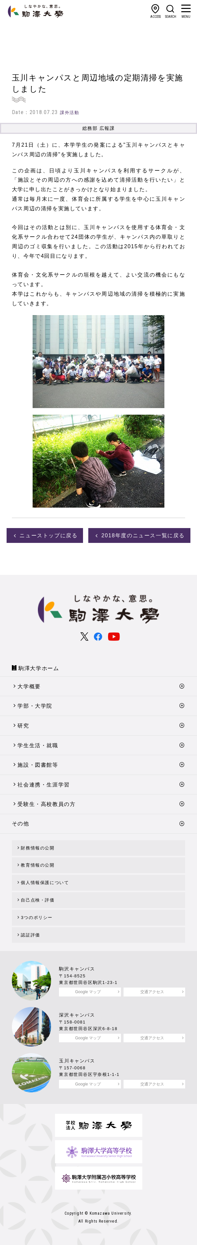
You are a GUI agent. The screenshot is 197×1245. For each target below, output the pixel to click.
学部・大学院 (34, 706)
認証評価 (30, 935)
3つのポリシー (36, 917)
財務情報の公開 (37, 847)
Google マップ (88, 992)
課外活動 (69, 112)
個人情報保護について (45, 882)
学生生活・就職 (37, 745)
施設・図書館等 (37, 765)
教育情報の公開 (37, 865)
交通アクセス (152, 992)
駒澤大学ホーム (38, 668)
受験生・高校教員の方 (46, 804)
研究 (23, 725)
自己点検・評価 (37, 900)
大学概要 (29, 686)
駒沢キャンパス (77, 968)
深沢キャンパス (77, 1015)
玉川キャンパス (77, 1060)
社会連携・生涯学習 (43, 784)
